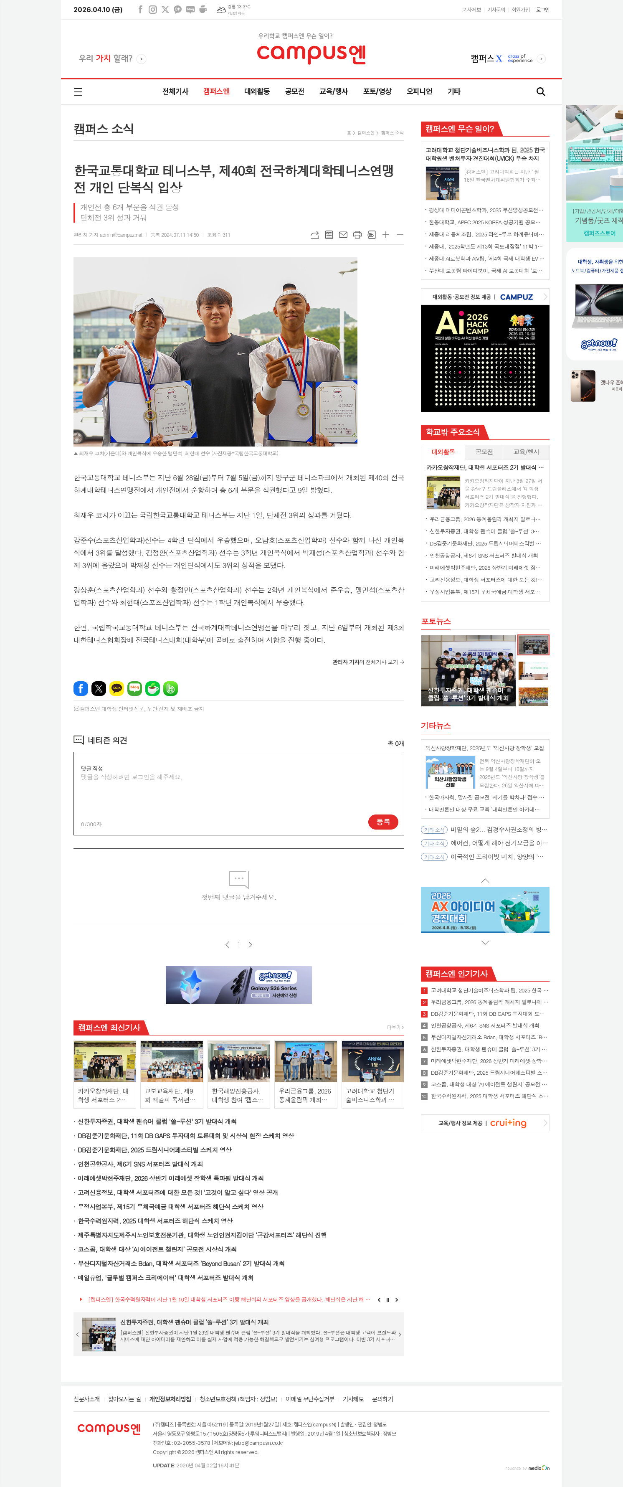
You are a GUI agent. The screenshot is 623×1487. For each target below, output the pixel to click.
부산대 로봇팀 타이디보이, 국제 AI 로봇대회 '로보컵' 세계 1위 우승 (487, 270)
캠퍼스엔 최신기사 (109, 1027)
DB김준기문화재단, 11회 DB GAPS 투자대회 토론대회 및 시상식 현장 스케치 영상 (186, 1135)
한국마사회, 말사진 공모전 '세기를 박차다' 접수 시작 (487, 797)
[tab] (443, 452)
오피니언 (420, 91)
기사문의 (496, 10)
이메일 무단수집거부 (310, 1399)
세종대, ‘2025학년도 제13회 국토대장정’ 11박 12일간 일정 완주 (487, 246)
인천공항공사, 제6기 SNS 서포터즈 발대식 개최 (140, 1164)
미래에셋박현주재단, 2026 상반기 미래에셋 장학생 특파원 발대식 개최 (171, 1178)
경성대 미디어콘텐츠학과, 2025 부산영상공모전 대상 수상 (487, 210)
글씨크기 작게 (400, 235)
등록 (383, 822)
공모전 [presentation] (484, 451)
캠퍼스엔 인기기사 (456, 973)
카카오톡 (116, 688)
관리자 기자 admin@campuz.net (107, 234)
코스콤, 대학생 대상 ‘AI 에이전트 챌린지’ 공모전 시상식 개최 (157, 1249)
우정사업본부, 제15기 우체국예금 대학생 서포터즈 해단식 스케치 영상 (170, 1206)
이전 (227, 944)
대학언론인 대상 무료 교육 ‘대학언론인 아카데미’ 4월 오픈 (487, 809)
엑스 (165, 9)
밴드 (170, 688)
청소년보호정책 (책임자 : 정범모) (238, 1399)
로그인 (543, 10)
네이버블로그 (190, 9)
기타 (454, 91)
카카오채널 (178, 9)
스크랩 (371, 235)
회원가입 (520, 10)
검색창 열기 (541, 92)
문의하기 (382, 1399)
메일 (343, 235)
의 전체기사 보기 (365, 662)
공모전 (294, 91)
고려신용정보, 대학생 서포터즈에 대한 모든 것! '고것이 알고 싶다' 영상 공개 (178, 1192)
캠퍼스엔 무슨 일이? (459, 128)
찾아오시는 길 (124, 1399)
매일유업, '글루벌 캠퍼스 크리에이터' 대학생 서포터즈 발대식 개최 (165, 1277)
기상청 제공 (236, 13)
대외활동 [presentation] (443, 451)
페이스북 (140, 9)
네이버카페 (203, 9)
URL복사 (315, 235)
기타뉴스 (436, 725)
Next (397, 1300)
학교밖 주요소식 (452, 431)
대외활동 (257, 91)
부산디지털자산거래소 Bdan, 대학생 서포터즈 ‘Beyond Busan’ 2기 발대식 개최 (181, 1263)
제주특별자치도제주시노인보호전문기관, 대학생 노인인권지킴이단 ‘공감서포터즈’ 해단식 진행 (202, 1235)
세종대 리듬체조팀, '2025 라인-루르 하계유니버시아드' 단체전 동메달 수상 (487, 234)
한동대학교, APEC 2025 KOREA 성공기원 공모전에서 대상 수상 (487, 222)
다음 (250, 944)
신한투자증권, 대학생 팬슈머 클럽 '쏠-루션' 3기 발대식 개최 (157, 1121)
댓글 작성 (92, 768)
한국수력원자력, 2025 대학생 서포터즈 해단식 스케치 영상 (155, 1220)
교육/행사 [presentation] (526, 451)
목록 (329, 235)
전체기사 (175, 91)
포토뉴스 (436, 621)
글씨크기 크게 (386, 235)
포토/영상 (377, 91)
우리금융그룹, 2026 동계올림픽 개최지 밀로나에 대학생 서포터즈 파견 (487, 519)
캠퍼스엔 (216, 91)
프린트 (357, 235)
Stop (388, 1300)
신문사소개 (86, 1399)
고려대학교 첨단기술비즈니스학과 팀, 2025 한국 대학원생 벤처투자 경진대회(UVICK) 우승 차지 (490, 990)
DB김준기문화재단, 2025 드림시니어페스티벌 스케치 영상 (154, 1149)
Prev (379, 1300)
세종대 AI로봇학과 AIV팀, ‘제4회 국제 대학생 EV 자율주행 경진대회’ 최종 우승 (487, 258)
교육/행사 (333, 91)
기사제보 (472, 10)
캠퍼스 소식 (392, 132)
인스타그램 (153, 9)
